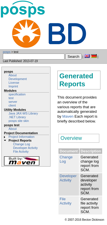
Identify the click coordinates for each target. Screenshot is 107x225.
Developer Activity (25, 148)
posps (7, 52)
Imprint (13, 86)
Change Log (21, 144)
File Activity (21, 151)
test (11, 98)
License (14, 82)
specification (17, 94)
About (13, 75)
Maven (67, 116)
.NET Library (17, 117)
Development (18, 79)
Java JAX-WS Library (23, 113)
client (12, 105)
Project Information (22, 136)
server (13, 101)
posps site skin (19, 120)
